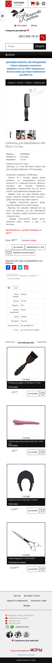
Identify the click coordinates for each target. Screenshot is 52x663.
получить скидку (29, 240)
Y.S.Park (20, 83)
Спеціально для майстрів (16, 30)
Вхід (34, 25)
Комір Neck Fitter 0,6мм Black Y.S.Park (22, 501)
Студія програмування (26, 650)
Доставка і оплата (32, 596)
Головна (11, 83)
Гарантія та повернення (17, 601)
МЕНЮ (10, 54)
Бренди (26, 606)
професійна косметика (25, 655)
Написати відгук (14, 279)
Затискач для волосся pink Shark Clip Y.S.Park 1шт (25, 442)
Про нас (17, 596)
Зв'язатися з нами (39, 601)
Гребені (29, 83)
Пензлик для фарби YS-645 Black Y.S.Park (24, 384)
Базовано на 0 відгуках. (28, 276)
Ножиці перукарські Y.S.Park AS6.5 (21, 559)
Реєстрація (22, 25)
